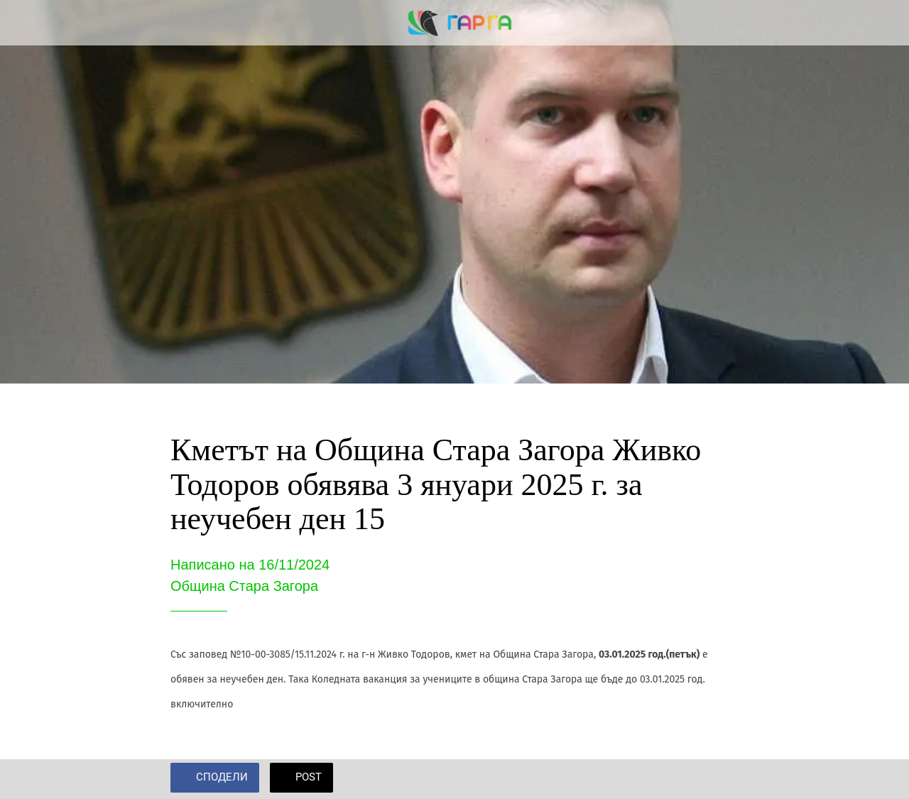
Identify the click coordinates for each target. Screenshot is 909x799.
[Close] (22, 22)
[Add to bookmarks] (721, 779)
